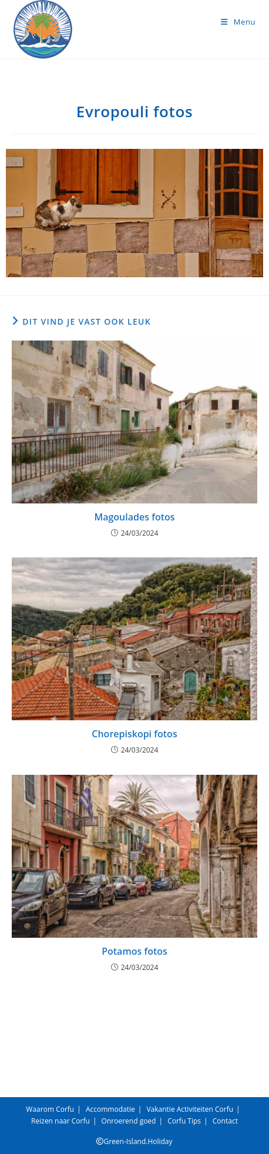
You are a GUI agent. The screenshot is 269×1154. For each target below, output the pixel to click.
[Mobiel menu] (238, 21)
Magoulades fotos (134, 516)
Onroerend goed (129, 1121)
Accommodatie (110, 1109)
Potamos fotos (134, 951)
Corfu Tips (184, 1121)
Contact (225, 1121)
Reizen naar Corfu (60, 1121)
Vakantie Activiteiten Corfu (189, 1109)
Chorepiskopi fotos (134, 733)
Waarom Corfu (50, 1109)
